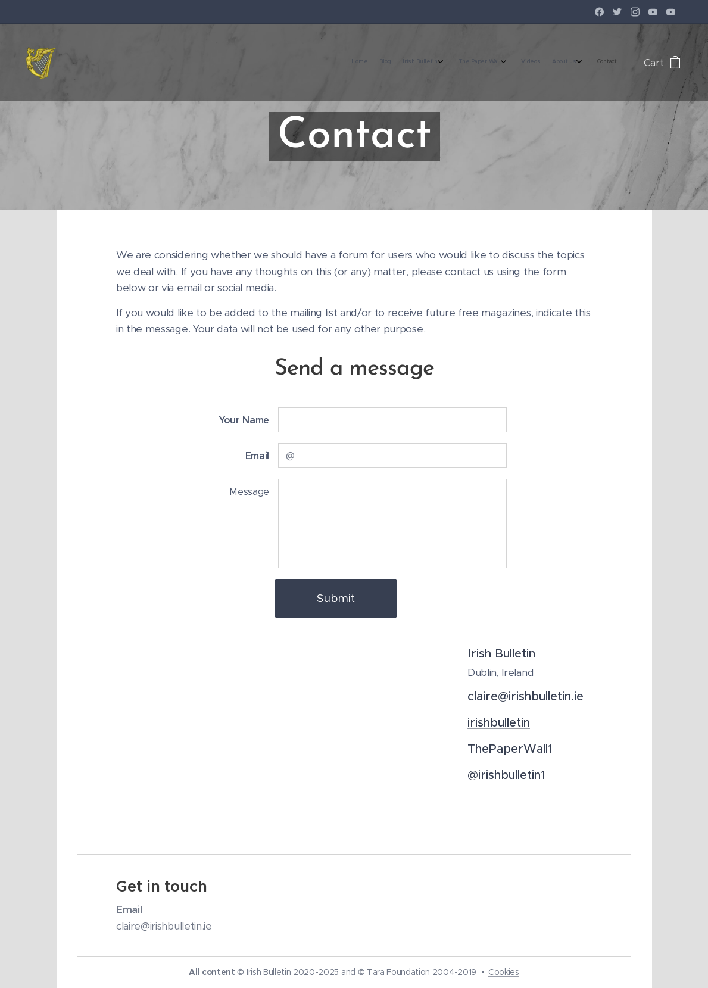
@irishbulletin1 (506, 774)
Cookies (503, 972)
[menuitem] (520, 62)
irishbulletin (498, 722)
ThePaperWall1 (510, 748)
